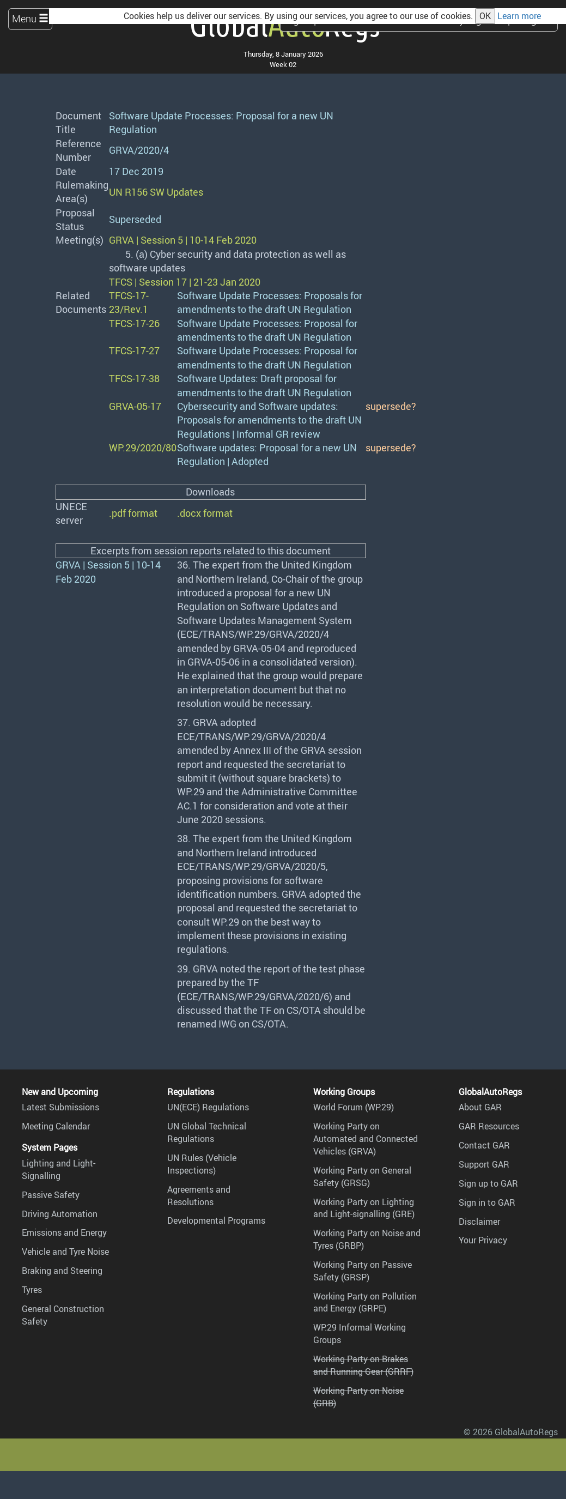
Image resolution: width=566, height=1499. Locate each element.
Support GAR (484, 1164)
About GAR (480, 1107)
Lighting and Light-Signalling (58, 1169)
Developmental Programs (216, 1220)
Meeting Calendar (56, 1126)
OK (485, 16)
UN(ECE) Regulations (208, 1107)
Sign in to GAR (487, 1202)
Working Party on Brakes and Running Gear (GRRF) (363, 1365)
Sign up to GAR (488, 1183)
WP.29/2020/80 (143, 447)
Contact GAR (484, 1145)
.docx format (205, 512)
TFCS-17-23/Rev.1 (129, 302)
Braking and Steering (62, 1271)
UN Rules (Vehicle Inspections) (201, 1164)
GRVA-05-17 (135, 406)
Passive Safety (51, 1195)
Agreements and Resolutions (198, 1195)
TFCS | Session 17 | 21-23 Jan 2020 (184, 281)
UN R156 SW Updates (156, 191)
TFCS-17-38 (134, 378)
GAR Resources (489, 1126)
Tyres (32, 1290)
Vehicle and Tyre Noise (65, 1252)
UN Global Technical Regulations (206, 1132)
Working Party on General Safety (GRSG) (362, 1176)
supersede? (391, 406)
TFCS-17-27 (134, 350)
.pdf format (133, 512)
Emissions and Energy (64, 1232)
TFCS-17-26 (134, 323)
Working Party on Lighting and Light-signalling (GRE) (364, 1208)
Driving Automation (60, 1214)
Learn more (519, 16)
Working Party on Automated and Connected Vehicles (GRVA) (365, 1138)
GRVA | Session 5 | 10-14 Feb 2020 (183, 239)
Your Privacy (483, 1240)
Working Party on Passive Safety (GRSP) (362, 1271)
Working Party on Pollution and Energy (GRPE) (365, 1302)
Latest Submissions (60, 1107)
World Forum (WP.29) (353, 1107)
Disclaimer (479, 1222)
